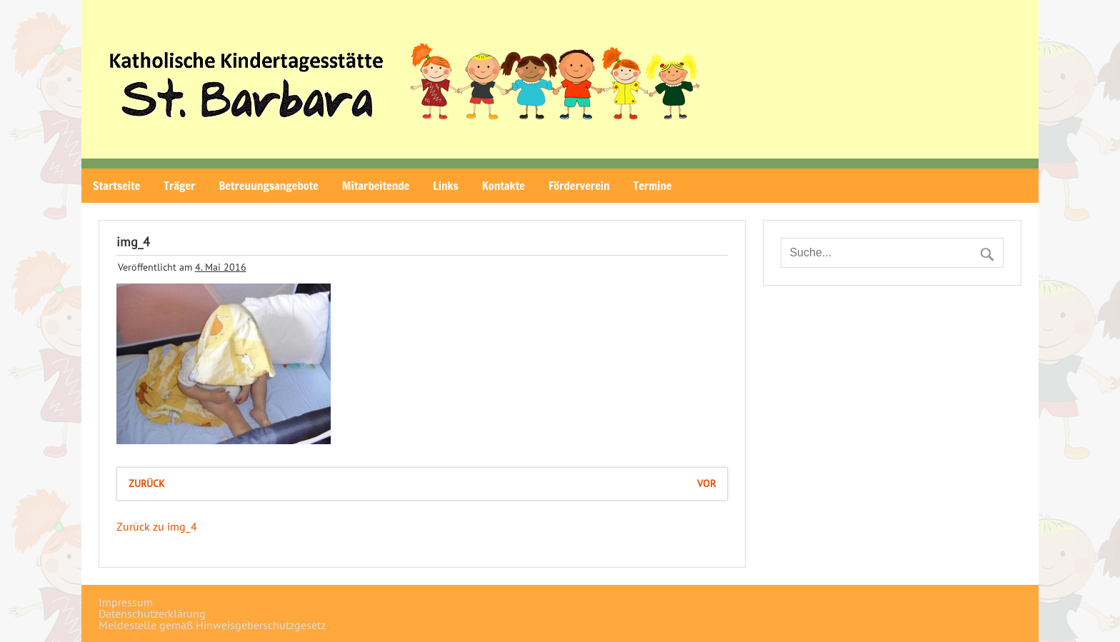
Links (446, 186)
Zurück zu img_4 (156, 526)
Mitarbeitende (375, 186)
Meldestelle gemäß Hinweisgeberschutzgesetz (212, 625)
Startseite (116, 186)
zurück (147, 483)
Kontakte (503, 186)
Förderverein (579, 186)
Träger (179, 186)
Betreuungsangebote (268, 186)
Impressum (126, 602)
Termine (653, 186)
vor (706, 483)
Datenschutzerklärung (152, 613)
